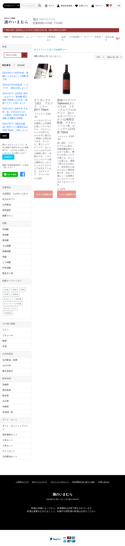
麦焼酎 (5, 240)
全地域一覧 (7, 412)
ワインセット (8, 451)
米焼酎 (5, 235)
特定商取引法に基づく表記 (83, 482)
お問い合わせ (103, 482)
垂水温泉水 (7, 371)
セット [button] (29, 37)
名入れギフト (8, 199)
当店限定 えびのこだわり (15, 193)
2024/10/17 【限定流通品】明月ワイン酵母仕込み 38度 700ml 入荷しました (15, 126)
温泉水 (63, 38)
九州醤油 (6, 204)
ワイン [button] (40, 37)
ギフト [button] (87, 37)
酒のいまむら (63, 494)
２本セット (7, 440)
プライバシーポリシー (59, 482)
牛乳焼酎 (6, 268)
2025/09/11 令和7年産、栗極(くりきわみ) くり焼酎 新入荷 (15, 76)
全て (36, 49)
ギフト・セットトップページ (15, 427)
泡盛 (4, 257)
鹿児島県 (6, 390)
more (4, 136)
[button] (22, 174)
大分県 (5, 401)
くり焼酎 (6, 262)
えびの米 (6, 365)
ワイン (5, 330)
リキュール (7, 335)
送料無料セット (9, 434)
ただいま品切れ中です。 (44, 194)
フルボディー (59, 49)
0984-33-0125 (47, 19)
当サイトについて (39, 482)
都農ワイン (7, 215)
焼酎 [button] (6, 37)
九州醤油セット (9, 456)
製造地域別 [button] (17, 37)
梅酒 (4, 341)
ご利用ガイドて (22, 482)
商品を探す (109, 38)
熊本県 (5, 395)
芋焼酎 (5, 229)
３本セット (7, 445)
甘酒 (4, 346)
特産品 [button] (97, 37)
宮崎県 (5, 384)
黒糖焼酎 (6, 251)
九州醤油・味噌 (9, 360)
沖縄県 (5, 406)
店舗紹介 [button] (8, 157)
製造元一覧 (7, 273)
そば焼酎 (6, 246)
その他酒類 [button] (74, 37)
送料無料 (6, 210)
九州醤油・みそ (52, 38)
